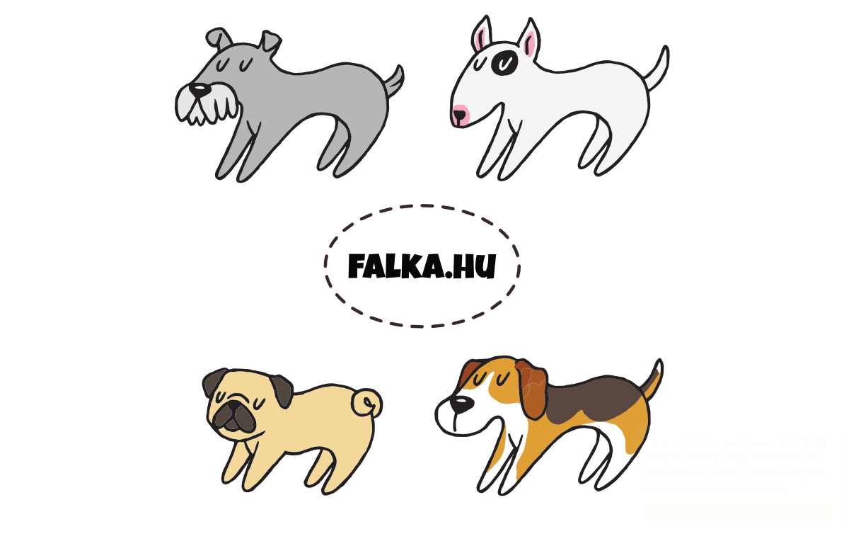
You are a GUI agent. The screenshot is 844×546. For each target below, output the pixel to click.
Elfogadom (724, 512)
